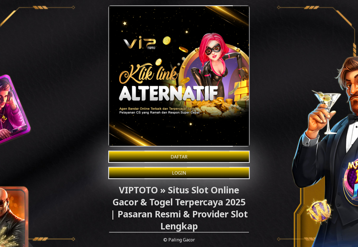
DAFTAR (179, 157)
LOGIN (179, 173)
